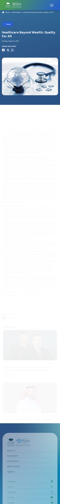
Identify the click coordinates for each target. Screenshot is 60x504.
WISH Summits (13, 471)
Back (9, 24)
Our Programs (13, 466)
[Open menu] (51, 5)
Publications (12, 460)
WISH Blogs (16, 12)
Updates (11, 476)
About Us (11, 455)
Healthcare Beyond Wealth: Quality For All (38, 12)
